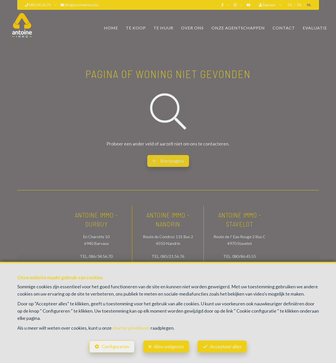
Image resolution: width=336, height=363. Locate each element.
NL (309, 5)
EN (299, 5)
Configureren (115, 346)
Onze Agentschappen (238, 27)
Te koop (136, 27)
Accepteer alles (225, 346)
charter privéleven (131, 328)
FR (290, 5)
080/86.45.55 (244, 256)
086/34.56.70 (101, 256)
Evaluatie (315, 27)
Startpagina (168, 161)
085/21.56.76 (172, 256)
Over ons (192, 27)
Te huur (163, 27)
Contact (284, 27)
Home (111, 27)
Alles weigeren (169, 346)
